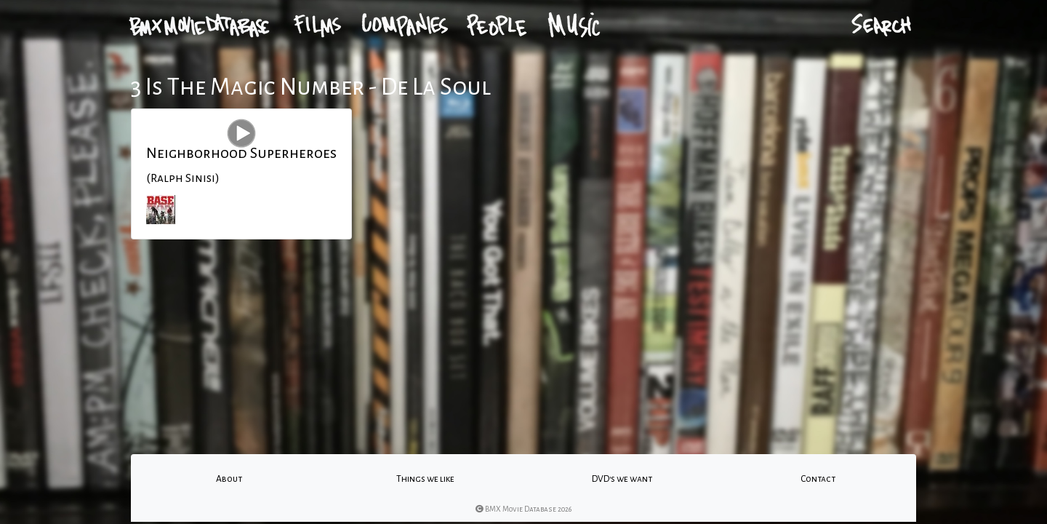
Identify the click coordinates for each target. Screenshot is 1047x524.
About (229, 479)
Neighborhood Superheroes (241, 153)
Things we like (425, 479)
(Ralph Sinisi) (183, 178)
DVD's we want (622, 479)
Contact (818, 479)
